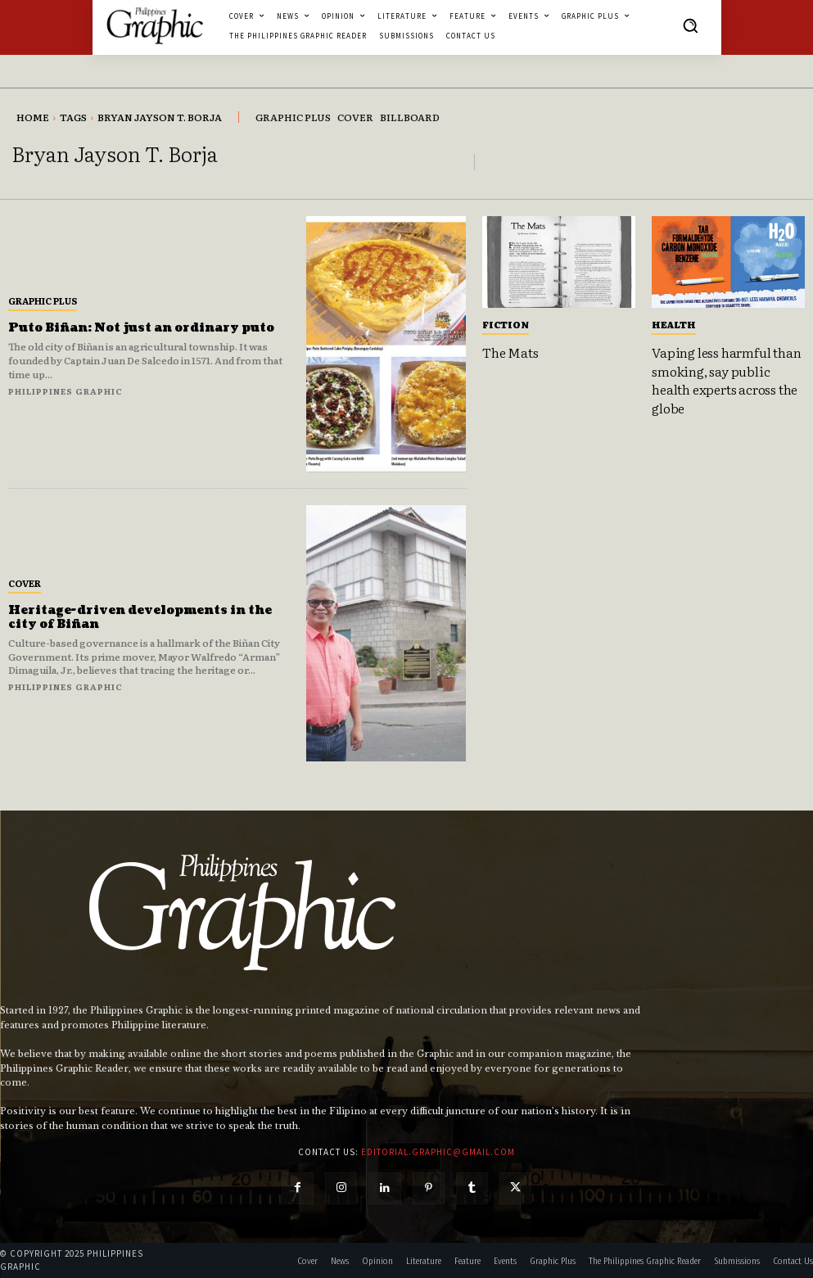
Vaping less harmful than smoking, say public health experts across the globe (726, 379)
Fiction (505, 324)
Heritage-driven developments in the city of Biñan (140, 617)
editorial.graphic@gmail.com (438, 1152)
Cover (24, 582)
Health (674, 324)
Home (32, 117)
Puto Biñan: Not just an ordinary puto (141, 328)
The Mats (510, 352)
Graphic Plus (42, 300)
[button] (690, 25)
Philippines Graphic (65, 391)
